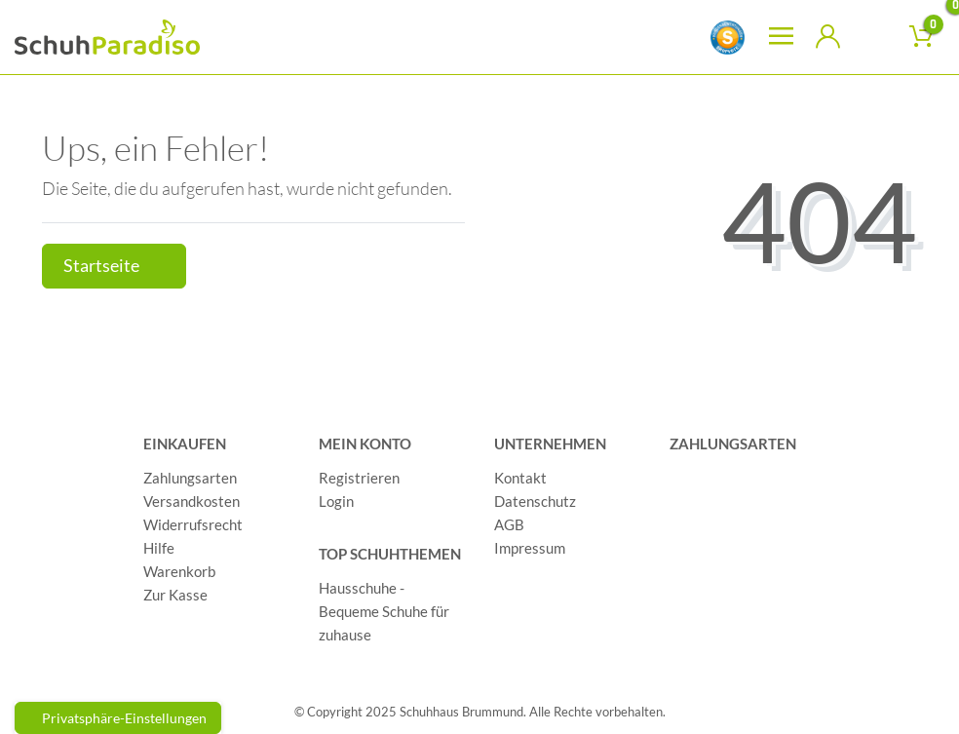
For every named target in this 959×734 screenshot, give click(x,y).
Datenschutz (535, 501)
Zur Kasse (175, 594)
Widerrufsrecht (193, 524)
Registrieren (359, 477)
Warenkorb (179, 571)
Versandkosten (191, 501)
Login (336, 501)
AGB (509, 524)
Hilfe (158, 548)
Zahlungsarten (190, 477)
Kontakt (520, 477)
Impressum (529, 548)
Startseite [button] (114, 265)
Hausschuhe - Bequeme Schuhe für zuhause (384, 611)
